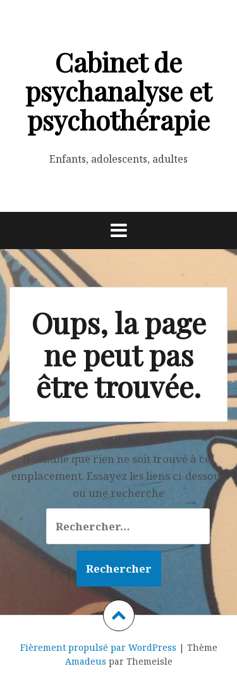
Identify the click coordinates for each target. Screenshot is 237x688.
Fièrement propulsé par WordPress (98, 647)
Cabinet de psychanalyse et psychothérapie (118, 90)
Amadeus (85, 661)
